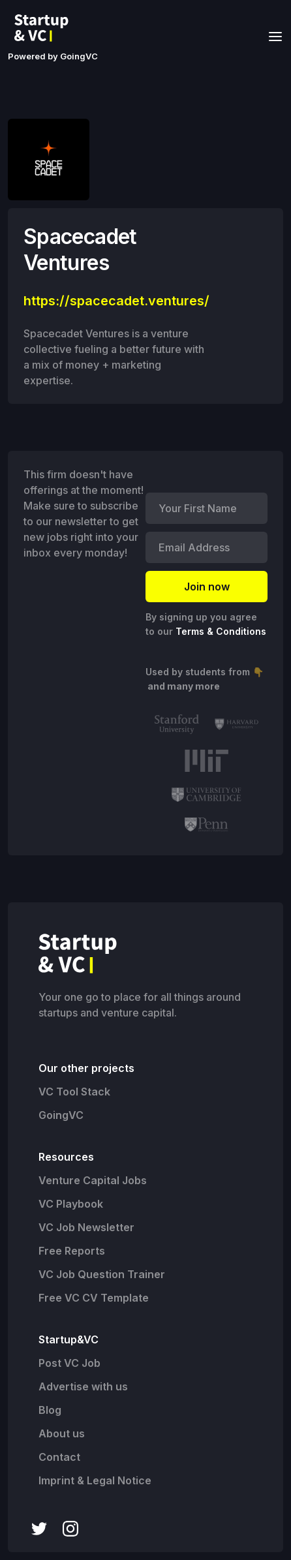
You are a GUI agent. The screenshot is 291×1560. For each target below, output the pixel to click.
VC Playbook (70, 1203)
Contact (59, 1456)
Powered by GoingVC (53, 56)
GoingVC (61, 1115)
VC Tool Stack (74, 1091)
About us (61, 1433)
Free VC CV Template (93, 1297)
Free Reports (71, 1250)
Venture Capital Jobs (92, 1180)
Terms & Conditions (221, 631)
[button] (271, 36)
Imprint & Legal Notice (94, 1480)
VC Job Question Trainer (101, 1274)
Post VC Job (69, 1362)
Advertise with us (83, 1386)
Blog (49, 1409)
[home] (45, 28)
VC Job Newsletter (86, 1227)
